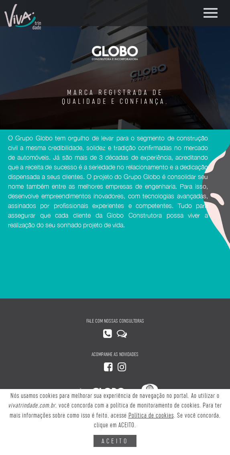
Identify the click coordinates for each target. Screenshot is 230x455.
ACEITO (115, 441)
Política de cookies (151, 415)
